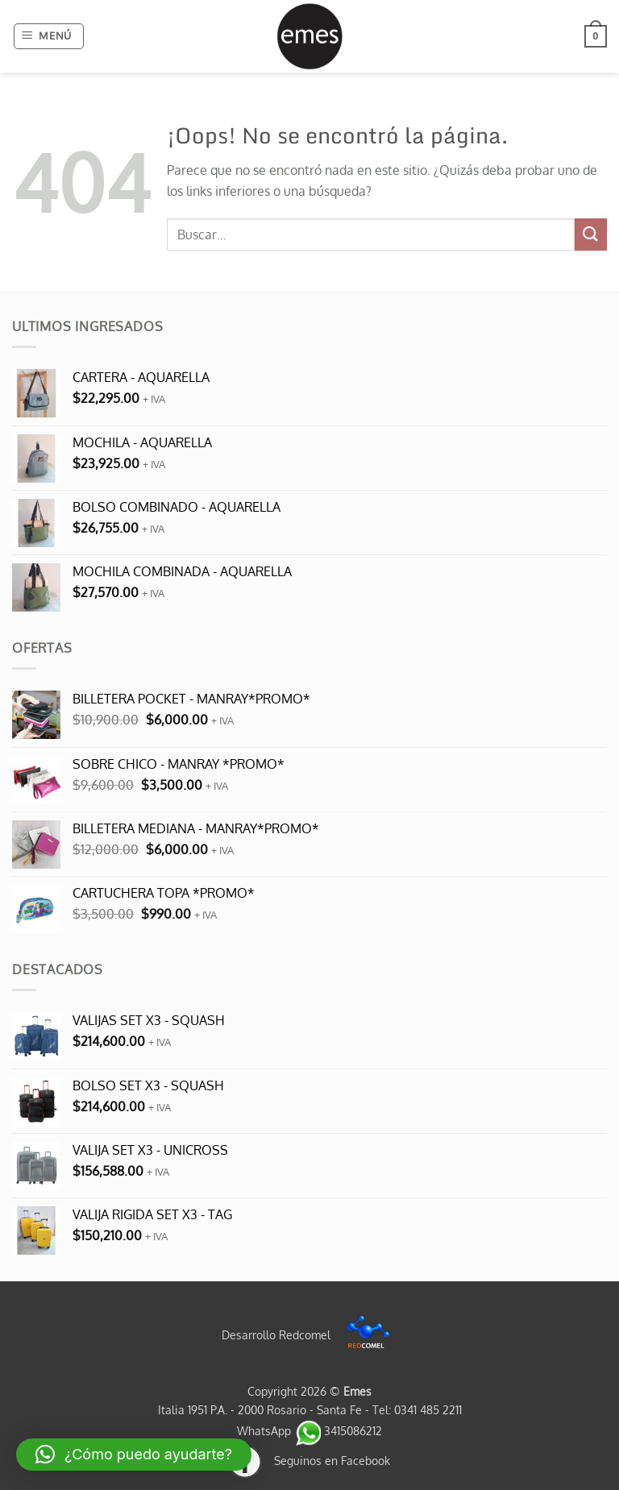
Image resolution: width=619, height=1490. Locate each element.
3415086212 (338, 1430)
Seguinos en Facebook (309, 1460)
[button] (49, 36)
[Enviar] (591, 234)
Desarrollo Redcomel (310, 1334)
